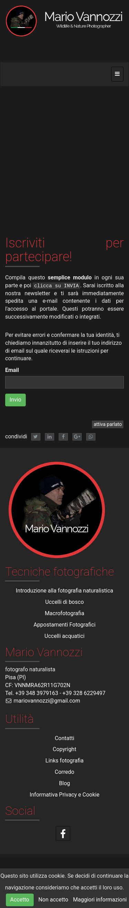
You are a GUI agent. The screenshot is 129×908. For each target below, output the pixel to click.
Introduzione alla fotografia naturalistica (64, 590)
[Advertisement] (64, 154)
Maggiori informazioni (100, 899)
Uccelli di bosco (64, 602)
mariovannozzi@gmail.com (42, 700)
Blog (64, 783)
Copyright (64, 749)
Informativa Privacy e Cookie (64, 794)
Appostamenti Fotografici (64, 624)
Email (12, 370)
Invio (15, 399)
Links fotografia (64, 760)
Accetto (19, 899)
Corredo (64, 772)
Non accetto (53, 899)
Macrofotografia (64, 613)
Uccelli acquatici (64, 636)
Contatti (64, 738)
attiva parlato (108, 424)
